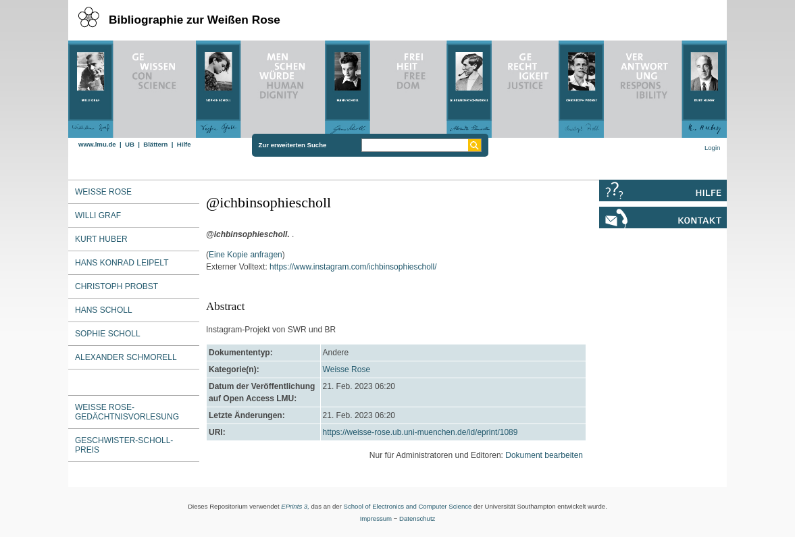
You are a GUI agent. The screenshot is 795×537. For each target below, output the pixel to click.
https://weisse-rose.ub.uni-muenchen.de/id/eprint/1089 (420, 432)
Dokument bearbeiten (544, 455)
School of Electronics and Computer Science (408, 506)
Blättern (155, 144)
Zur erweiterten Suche (293, 145)
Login (712, 147)
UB (129, 144)
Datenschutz (417, 518)
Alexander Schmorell (126, 357)
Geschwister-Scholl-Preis (124, 445)
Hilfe (184, 144)
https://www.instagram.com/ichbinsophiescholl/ (353, 267)
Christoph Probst (116, 286)
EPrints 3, (295, 506)
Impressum (376, 518)
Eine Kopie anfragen (245, 254)
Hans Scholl (103, 310)
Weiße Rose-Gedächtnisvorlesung (127, 412)
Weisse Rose (346, 369)
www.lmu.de (97, 144)
